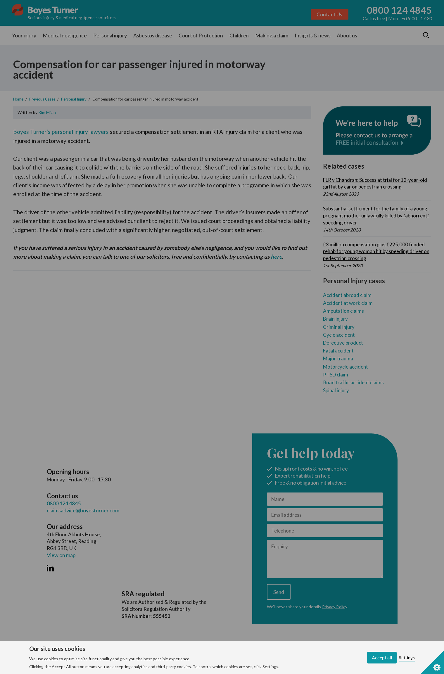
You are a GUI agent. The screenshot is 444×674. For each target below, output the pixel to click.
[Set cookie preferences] (432, 662)
